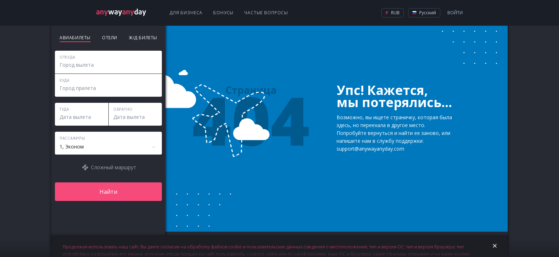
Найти (108, 192)
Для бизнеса (185, 13)
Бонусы (223, 13)
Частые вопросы (266, 13)
